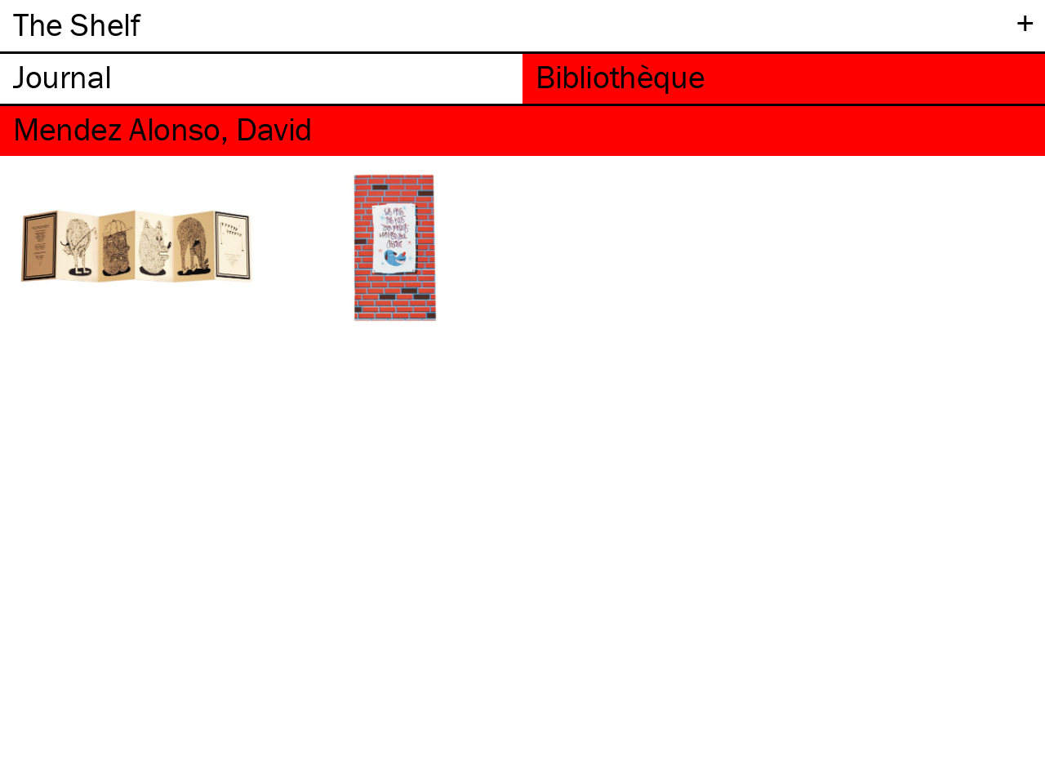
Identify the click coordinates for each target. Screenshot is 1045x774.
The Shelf (76, 24)
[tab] (261, 79)
